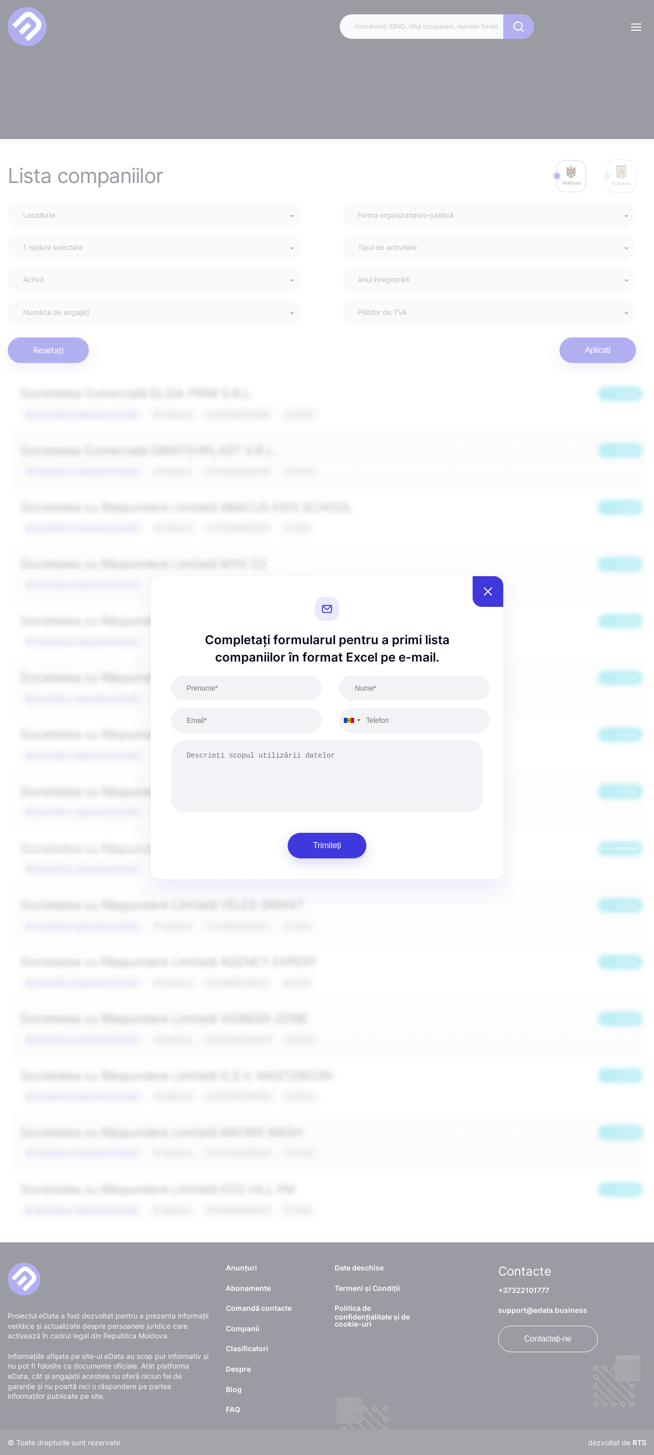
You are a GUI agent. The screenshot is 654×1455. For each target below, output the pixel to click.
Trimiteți (327, 845)
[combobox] (351, 720)
